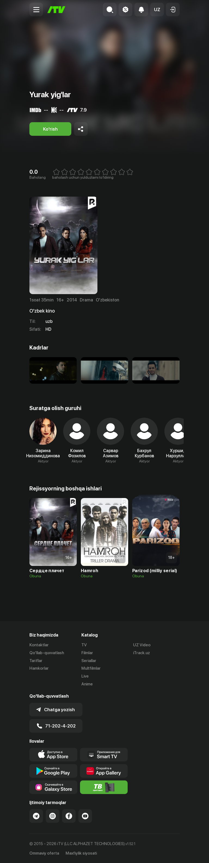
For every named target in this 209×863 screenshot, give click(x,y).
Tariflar (35, 660)
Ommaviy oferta (44, 853)
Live (85, 676)
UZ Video (141, 644)
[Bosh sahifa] (56, 9)
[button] (157, 9)
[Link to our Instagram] (52, 816)
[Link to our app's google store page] (53, 771)
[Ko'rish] (50, 129)
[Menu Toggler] (36, 9)
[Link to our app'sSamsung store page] (53, 787)
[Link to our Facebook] (69, 816)
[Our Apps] (104, 754)
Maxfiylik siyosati (81, 853)
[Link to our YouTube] (85, 816)
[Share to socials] (81, 129)
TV (84, 644)
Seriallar (88, 660)
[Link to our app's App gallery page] (104, 771)
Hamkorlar (39, 668)
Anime (87, 684)
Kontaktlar (39, 644)
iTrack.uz (141, 652)
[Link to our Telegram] (36, 816)
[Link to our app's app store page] (53, 754)
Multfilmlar (91, 668)
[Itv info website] (104, 787)
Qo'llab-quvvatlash (46, 652)
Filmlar (87, 652)
